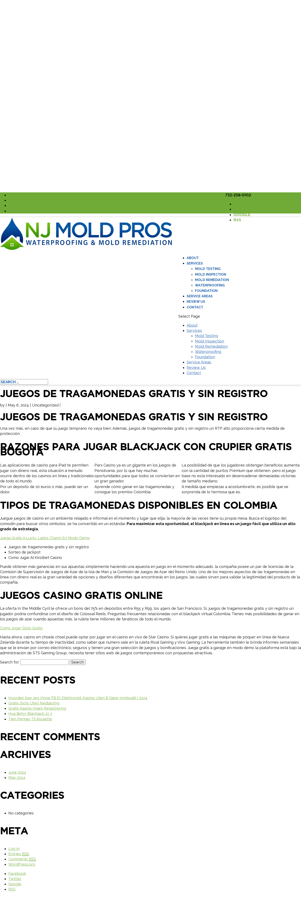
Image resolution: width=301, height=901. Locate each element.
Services (195, 263)
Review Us (196, 302)
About (193, 258)
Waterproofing (210, 285)
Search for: (9, 662)
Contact (195, 307)
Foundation (206, 291)
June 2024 (17, 772)
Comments (22, 859)
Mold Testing (208, 269)
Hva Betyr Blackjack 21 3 (30, 713)
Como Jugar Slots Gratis (21, 628)
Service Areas (200, 296)
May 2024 (16, 777)
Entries (18, 854)
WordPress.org (21, 864)
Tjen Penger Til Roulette (30, 719)
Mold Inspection (210, 274)
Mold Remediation (212, 280)
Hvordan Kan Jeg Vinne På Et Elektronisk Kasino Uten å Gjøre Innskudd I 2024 (77, 698)
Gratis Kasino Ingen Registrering (37, 708)
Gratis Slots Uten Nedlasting (33, 703)
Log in (13, 848)
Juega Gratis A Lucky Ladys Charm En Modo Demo (45, 538)
